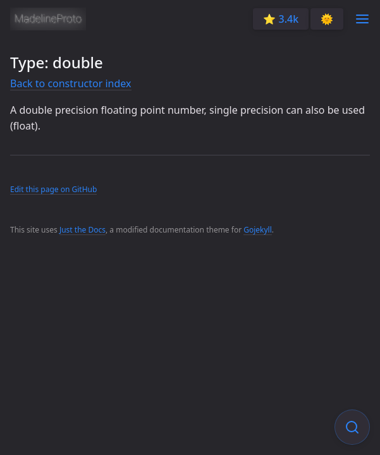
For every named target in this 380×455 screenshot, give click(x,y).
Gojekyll (257, 229)
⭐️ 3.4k (280, 19)
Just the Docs (82, 229)
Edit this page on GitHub (53, 189)
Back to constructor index (71, 83)
